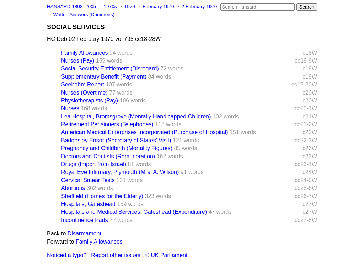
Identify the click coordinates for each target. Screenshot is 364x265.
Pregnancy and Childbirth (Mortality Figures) (116, 148)
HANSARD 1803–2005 (71, 6)
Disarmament (84, 233)
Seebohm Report (82, 84)
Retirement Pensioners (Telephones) (107, 124)
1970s (110, 6)
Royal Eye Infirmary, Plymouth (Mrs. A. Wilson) (120, 172)
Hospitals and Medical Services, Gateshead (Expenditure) (134, 212)
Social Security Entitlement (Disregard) (110, 68)
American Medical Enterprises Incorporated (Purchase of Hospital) (144, 132)
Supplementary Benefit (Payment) (103, 77)
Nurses (70, 108)
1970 (130, 6)
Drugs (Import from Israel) (93, 164)
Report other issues (115, 255)
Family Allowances (84, 53)
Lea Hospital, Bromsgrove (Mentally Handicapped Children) (136, 116)
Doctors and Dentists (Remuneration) (108, 156)
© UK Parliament (166, 255)
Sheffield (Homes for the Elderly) (102, 196)
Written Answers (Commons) (83, 14)
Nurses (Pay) (77, 61)
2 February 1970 (199, 6)
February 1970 (159, 6)
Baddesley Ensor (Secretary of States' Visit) (116, 140)
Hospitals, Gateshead (88, 204)
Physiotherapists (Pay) (89, 100)
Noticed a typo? (66, 255)
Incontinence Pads (84, 220)
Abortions (73, 188)
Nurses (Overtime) (84, 93)
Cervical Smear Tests (88, 180)
